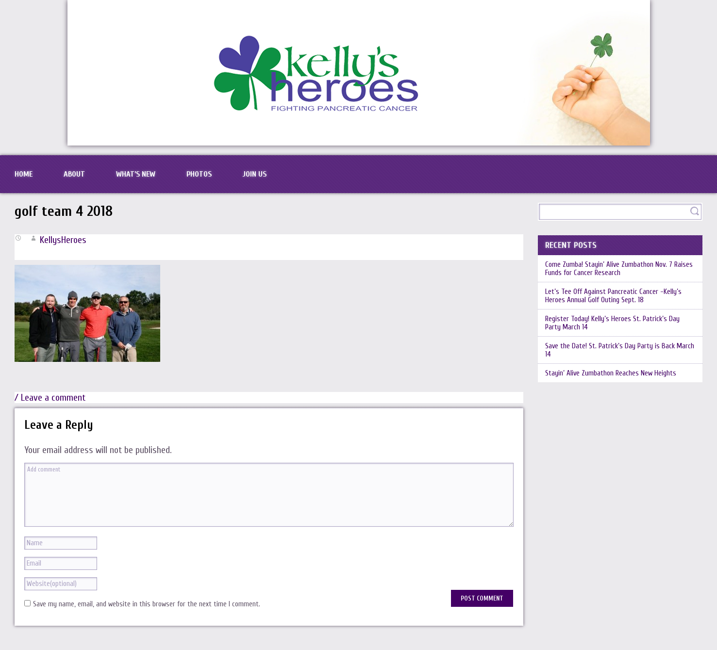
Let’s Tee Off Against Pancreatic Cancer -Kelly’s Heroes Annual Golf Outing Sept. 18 (613, 296)
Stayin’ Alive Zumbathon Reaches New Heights (610, 373)
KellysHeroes (63, 239)
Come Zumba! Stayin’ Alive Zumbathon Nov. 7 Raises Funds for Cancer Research (619, 268)
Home (24, 174)
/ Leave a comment (50, 397)
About (74, 174)
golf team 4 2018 (64, 211)
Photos (199, 174)
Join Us (255, 174)
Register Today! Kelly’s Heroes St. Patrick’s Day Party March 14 (612, 323)
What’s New (135, 174)
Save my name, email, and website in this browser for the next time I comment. (146, 604)
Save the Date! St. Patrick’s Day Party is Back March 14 (619, 350)
